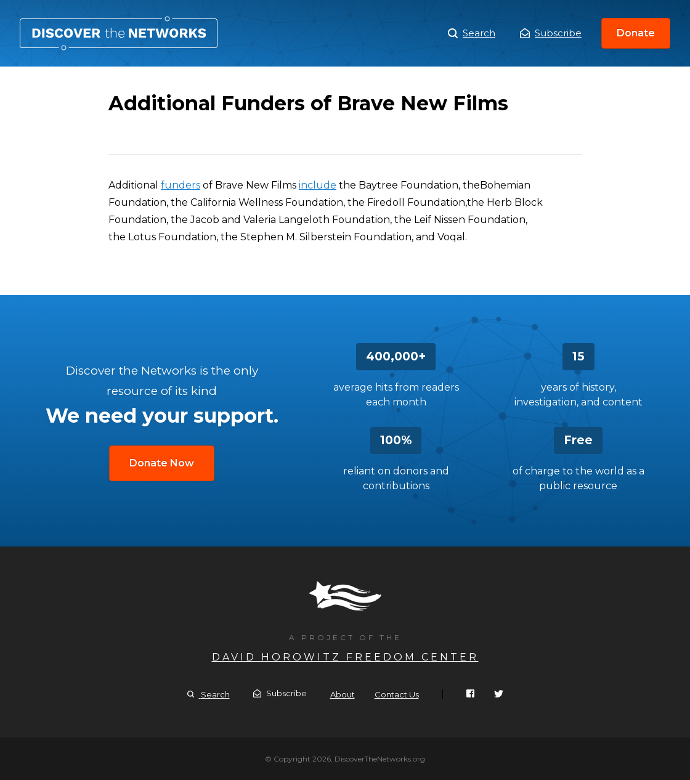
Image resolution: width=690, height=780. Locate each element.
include (317, 185)
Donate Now (161, 463)
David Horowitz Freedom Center (345, 657)
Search (471, 33)
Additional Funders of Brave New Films (118, 33)
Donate (636, 33)
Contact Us (397, 694)
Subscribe (551, 33)
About (342, 694)
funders (180, 185)
